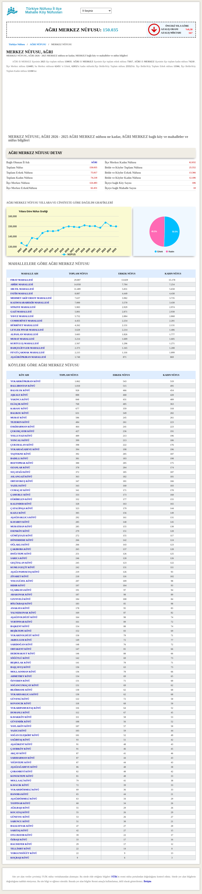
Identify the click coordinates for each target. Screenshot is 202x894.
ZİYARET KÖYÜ (19, 576)
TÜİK (114, 876)
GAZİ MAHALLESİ (21, 311)
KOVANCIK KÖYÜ (20, 703)
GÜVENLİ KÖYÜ (19, 699)
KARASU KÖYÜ (19, 408)
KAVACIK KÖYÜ (19, 785)
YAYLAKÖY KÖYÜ (20, 726)
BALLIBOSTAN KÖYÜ (22, 386)
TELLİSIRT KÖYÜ (20, 848)
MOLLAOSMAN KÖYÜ (23, 671)
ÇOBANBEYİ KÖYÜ (21, 771)
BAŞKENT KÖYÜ (19, 626)
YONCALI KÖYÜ (19, 440)
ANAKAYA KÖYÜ (20, 608)
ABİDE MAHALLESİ (21, 284)
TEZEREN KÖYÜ (19, 422)
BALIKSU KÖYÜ (19, 413)
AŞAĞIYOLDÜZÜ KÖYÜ (23, 617)
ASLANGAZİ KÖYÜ (21, 476)
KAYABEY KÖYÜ (19, 522)
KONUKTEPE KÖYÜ (21, 776)
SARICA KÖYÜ (18, 558)
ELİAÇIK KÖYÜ (19, 404)
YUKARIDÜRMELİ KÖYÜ (24, 789)
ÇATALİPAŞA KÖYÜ (21, 508)
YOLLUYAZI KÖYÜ (21, 436)
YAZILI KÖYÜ (18, 485)
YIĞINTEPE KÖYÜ (20, 762)
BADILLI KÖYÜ (19, 458)
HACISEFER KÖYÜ (21, 844)
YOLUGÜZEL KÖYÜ (21, 581)
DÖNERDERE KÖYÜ (21, 540)
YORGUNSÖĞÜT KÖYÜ (23, 853)
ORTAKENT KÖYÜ (20, 649)
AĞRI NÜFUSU (38, 44)
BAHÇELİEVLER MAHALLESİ (27, 348)
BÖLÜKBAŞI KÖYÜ (21, 603)
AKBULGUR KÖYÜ (21, 640)
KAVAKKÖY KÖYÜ (21, 717)
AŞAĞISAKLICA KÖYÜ (23, 517)
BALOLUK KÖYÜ (20, 390)
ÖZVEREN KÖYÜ (20, 681)
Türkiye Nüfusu (17, 44)
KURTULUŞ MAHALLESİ (24, 343)
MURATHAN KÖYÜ (21, 526)
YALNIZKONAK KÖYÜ (23, 613)
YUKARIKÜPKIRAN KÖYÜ (25, 381)
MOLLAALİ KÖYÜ (20, 780)
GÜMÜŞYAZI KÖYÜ (21, 535)
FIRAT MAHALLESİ (21, 280)
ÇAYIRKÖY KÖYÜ (20, 749)
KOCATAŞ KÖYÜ (20, 812)
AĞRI (94, 162)
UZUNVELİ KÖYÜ (20, 599)
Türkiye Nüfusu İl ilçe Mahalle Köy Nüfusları (43, 10)
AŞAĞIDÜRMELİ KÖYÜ (23, 799)
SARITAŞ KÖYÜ (19, 830)
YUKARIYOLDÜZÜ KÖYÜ (25, 635)
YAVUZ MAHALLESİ (21, 316)
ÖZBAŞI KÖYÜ (18, 839)
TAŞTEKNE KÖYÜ (20, 454)
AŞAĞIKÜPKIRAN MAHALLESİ (28, 357)
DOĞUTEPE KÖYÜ (20, 554)
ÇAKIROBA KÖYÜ (20, 549)
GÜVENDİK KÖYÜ (20, 721)
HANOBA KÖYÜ (19, 794)
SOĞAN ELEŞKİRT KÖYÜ (24, 735)
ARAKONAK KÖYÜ (21, 594)
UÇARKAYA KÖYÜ (20, 590)
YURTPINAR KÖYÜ (21, 622)
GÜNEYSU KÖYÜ (20, 817)
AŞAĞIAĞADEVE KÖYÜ (23, 767)
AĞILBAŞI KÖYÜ (20, 808)
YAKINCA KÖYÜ (19, 399)
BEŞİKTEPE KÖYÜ (21, 631)
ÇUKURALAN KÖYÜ (22, 445)
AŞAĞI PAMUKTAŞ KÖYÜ (24, 572)
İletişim (147, 881)
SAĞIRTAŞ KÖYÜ (20, 740)
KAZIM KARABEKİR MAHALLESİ (29, 302)
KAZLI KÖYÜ (18, 513)
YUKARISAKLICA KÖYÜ (24, 694)
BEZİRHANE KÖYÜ (21, 690)
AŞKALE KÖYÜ (19, 395)
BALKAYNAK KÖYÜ (21, 826)
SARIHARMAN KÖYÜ (22, 758)
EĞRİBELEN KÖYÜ (21, 499)
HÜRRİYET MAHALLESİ (24, 325)
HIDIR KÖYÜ (17, 585)
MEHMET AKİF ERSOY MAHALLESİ (30, 298)
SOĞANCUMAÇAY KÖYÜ (24, 685)
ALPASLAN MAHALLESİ (24, 334)
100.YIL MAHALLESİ (22, 289)
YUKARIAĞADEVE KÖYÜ (25, 449)
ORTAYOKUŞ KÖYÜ (21, 481)
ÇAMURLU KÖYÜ (20, 495)
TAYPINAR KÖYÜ (20, 803)
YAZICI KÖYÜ (18, 730)
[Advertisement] (101, 103)
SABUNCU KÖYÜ (20, 821)
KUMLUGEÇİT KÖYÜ (22, 567)
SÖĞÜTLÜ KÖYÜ (20, 658)
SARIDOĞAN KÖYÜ (21, 644)
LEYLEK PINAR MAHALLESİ (26, 330)
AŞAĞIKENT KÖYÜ (21, 744)
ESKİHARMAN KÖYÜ (22, 426)
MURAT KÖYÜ (18, 417)
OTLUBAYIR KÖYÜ (21, 835)
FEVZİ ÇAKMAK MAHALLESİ (27, 352)
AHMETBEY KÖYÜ (21, 676)
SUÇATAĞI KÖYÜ (20, 472)
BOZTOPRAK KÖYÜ (21, 463)
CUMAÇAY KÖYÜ (20, 490)
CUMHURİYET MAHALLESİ (26, 321)
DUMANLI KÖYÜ (20, 712)
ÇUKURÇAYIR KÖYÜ (22, 431)
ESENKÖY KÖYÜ (20, 531)
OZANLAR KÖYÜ (20, 467)
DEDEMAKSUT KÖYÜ (22, 653)
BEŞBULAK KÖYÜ (20, 662)
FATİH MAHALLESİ (21, 293)
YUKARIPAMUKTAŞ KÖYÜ (25, 708)
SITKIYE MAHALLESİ (22, 307)
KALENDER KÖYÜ (21, 504)
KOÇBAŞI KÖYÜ (19, 858)
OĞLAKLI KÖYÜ (19, 544)
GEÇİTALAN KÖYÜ (21, 563)
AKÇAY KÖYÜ (18, 753)
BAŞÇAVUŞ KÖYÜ (20, 667)
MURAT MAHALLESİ (22, 339)
